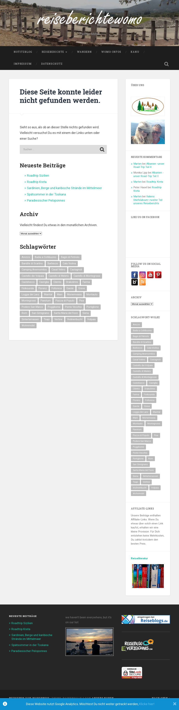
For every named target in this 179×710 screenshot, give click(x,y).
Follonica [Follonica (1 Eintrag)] (57, 292)
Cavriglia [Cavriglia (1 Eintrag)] (44, 286)
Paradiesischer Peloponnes (46, 204)
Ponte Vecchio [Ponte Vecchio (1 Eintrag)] (73, 310)
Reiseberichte (53, 55)
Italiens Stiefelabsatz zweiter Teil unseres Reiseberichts (147, 204)
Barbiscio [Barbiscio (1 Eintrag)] (53, 267)
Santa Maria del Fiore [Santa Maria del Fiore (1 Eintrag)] (66, 317)
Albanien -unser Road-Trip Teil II (148, 169)
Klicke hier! (146, 704)
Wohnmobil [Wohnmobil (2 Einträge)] (28, 329)
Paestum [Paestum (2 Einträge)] (46, 304)
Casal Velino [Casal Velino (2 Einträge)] (58, 273)
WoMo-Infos (111, 55)
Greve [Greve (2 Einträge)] (81, 292)
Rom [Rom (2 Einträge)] (24, 317)
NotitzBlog (23, 55)
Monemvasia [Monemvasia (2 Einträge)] (74, 298)
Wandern (84, 55)
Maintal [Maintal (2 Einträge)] (48, 298)
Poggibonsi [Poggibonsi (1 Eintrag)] (54, 310)
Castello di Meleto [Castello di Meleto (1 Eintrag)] (59, 279)
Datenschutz (52, 67)
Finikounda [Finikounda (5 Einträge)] (28, 292)
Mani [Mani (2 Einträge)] (59, 298)
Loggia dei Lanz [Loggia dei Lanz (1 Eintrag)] (30, 298)
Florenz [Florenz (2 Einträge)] (42, 292)
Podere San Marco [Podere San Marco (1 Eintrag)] (32, 310)
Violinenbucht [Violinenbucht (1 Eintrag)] (75, 323)
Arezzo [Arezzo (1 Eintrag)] (26, 261)
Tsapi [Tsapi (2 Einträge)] (47, 323)
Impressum (23, 67)
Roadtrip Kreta (36, 186)
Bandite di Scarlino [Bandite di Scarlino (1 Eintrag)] (32, 267)
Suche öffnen (166, 68)
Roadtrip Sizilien (38, 179)
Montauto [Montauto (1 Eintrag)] (92, 298)
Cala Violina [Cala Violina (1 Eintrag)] (69, 267)
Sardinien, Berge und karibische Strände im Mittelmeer (64, 192)
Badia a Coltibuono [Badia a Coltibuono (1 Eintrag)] (45, 261)
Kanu (135, 55)
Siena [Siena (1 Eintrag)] (86, 317)
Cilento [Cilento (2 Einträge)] (57, 286)
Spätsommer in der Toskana (46, 198)
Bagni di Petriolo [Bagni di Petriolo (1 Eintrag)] (70, 261)
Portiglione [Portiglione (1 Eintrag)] (93, 310)
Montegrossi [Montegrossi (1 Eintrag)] (29, 304)
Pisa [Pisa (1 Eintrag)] (81, 304)
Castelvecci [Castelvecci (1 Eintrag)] (28, 286)
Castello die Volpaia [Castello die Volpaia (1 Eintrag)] (33, 279)
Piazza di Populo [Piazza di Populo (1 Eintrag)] (64, 304)
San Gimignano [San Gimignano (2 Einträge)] (40, 317)
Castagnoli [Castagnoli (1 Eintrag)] (76, 273)
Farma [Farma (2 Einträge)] (86, 286)
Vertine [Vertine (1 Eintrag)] (58, 323)
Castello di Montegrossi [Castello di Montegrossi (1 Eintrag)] (87, 279)
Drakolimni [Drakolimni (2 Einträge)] (72, 286)
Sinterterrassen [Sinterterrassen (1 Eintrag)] (30, 323)
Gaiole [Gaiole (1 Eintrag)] (70, 292)
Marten (137, 167)
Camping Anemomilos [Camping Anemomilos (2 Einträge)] (34, 273)
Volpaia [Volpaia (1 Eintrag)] (91, 323)
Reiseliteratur (139, 562)
